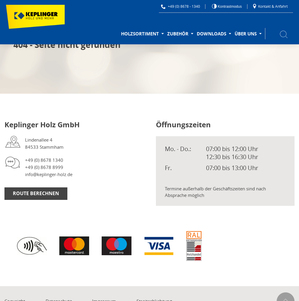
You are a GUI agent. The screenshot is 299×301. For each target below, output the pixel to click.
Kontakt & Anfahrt (270, 6)
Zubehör (177, 34)
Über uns (246, 34)
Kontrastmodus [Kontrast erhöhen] (229, 6)
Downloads (211, 34)
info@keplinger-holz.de (48, 174)
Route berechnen (36, 193)
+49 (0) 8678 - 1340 (180, 6)
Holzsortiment (140, 34)
